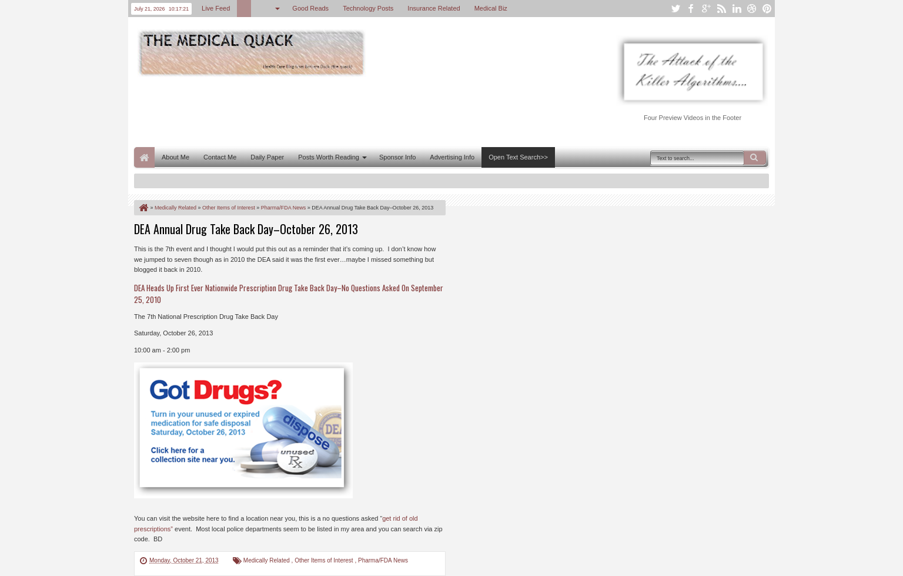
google (706, 8)
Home (144, 157)
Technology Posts (368, 8)
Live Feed (216, 8)
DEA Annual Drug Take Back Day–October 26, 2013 (246, 229)
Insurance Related (433, 8)
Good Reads (310, 8)
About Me (175, 157)
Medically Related (267, 560)
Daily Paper (267, 157)
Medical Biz (490, 8)
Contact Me (219, 157)
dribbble (752, 8)
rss (721, 8)
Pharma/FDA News (383, 560)
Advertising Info (452, 157)
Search (755, 158)
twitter (675, 8)
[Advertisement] (348, 110)
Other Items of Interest (324, 560)
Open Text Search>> (518, 157)
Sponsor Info (397, 157)
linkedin (736, 8)
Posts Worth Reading (328, 157)
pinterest (767, 8)
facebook (690, 8)
